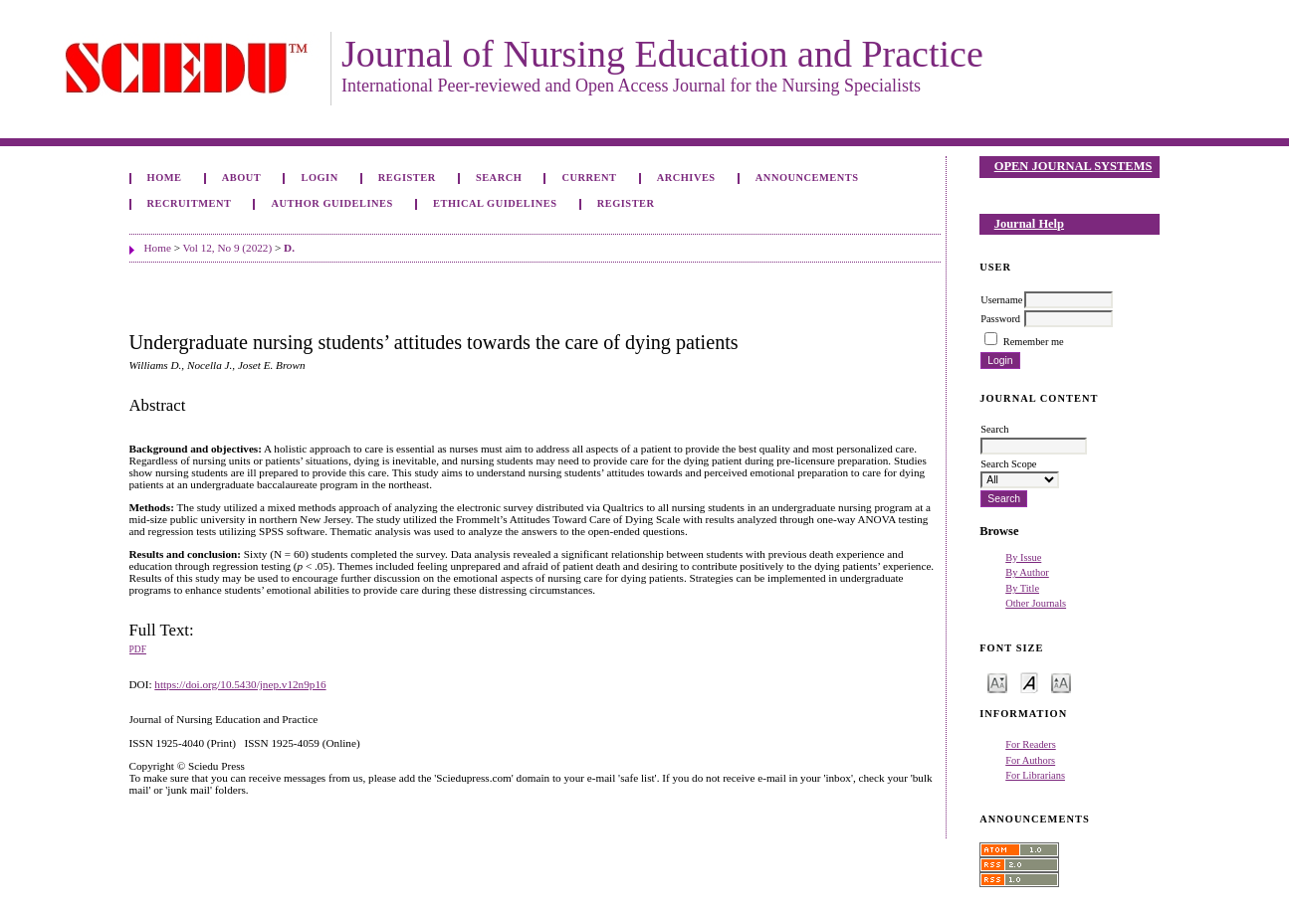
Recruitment (189, 203)
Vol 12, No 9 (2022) (228, 248)
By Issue (1023, 557)
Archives (686, 177)
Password (1000, 318)
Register (407, 177)
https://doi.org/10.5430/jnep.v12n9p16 (239, 684)
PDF (137, 649)
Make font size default (1029, 681)
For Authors (1030, 760)
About (242, 177)
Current (588, 177)
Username (1001, 299)
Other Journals (1035, 603)
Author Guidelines (332, 203)
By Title (1022, 588)
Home (164, 177)
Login (319, 177)
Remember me (1033, 341)
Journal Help (1029, 224)
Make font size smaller (997, 681)
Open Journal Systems (1073, 166)
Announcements (807, 177)
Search (499, 177)
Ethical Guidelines (495, 203)
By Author (1027, 572)
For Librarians (1035, 775)
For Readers (1030, 744)
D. (289, 248)
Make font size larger (1061, 681)
